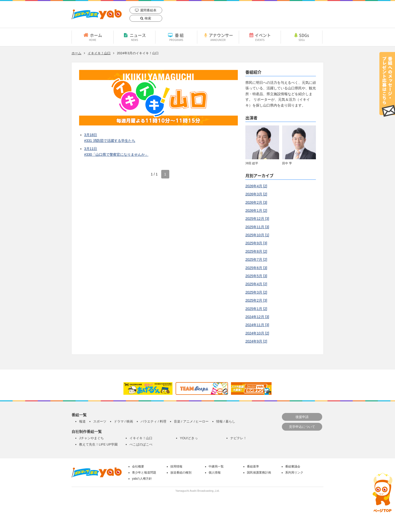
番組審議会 (292, 466)
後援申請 (302, 417)
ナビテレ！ (238, 438)
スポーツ (99, 421)
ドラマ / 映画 (123, 421)
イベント (260, 37)
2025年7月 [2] (256, 259)
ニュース (134, 37)
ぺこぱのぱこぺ (140, 444)
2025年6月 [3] (256, 268)
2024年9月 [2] (256, 341)
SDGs (301, 37)
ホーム (92, 37)
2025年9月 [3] (256, 243)
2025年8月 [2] (256, 251)
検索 (148, 18)
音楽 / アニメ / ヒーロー (191, 421)
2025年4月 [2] (256, 284)
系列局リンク (294, 472)
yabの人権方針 (142, 478)
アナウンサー (218, 37)
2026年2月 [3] (256, 202)
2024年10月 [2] (257, 333)
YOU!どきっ (189, 438)
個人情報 (215, 472)
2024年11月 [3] (257, 325)
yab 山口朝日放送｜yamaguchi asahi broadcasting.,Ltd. (97, 14)
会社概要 (138, 466)
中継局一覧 (216, 466)
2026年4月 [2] (256, 186)
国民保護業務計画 (259, 472)
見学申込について (302, 427)
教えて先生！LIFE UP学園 (98, 444)
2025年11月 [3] (257, 227)
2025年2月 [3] (256, 300)
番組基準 (253, 466)
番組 (176, 37)
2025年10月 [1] (257, 235)
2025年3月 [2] (256, 292)
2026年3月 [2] (256, 194)
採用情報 (176, 466)
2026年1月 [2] (256, 211)
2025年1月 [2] (256, 309)
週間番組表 (148, 10)
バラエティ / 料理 (153, 421)
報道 (82, 421)
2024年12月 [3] (257, 317)
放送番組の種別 (180, 472)
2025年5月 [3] (256, 276)
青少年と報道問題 (144, 472)
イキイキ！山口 (99, 53)
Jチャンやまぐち (91, 438)
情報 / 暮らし (225, 421)
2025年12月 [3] (257, 219)
